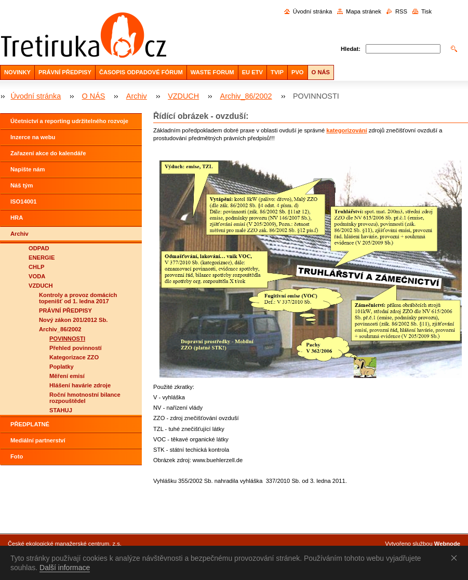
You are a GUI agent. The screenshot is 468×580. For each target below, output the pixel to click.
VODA (37, 276)
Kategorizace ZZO (74, 357)
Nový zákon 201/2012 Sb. (73, 320)
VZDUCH (183, 96)
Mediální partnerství (37, 440)
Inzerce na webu (32, 137)
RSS (401, 11)
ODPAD (39, 248)
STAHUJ (60, 410)
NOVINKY (17, 72)
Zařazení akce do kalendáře (48, 153)
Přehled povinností (75, 348)
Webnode (447, 544)
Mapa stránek (363, 11)
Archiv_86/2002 (246, 96)
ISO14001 (23, 201)
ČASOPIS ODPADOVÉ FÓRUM (141, 72)
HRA (16, 217)
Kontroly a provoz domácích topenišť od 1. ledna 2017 (78, 298)
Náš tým (21, 185)
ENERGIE (42, 257)
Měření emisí (67, 376)
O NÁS (321, 72)
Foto (16, 456)
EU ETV (252, 72)
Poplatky (61, 366)
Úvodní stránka (312, 11)
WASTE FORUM (212, 72)
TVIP (277, 72)
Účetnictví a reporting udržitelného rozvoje (69, 121)
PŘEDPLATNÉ (29, 424)
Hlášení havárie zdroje (80, 385)
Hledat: (350, 49)
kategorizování (346, 130)
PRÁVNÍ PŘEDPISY (64, 72)
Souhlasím (456, 558)
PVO (297, 72)
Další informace (64, 567)
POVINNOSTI (67, 338)
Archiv (136, 96)
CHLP (36, 267)
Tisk (426, 11)
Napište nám (27, 169)
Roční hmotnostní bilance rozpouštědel (85, 398)
